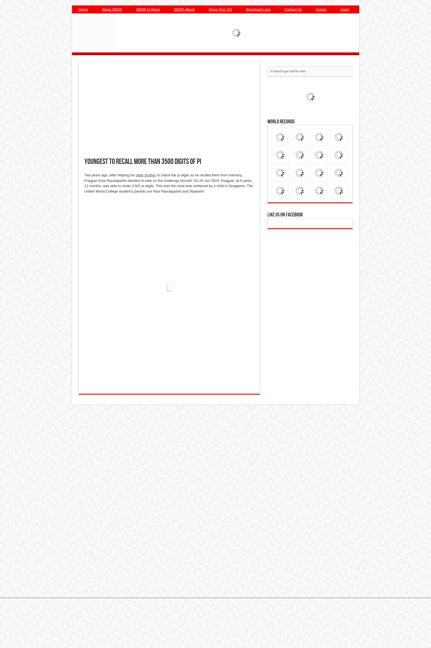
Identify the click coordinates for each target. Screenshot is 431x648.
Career (321, 9)
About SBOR (112, 9)
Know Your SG (220, 9)
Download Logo (258, 9)
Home (83, 9)
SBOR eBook (184, 9)
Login (344, 9)
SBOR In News (148, 9)
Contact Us (293, 9)
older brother (146, 175)
